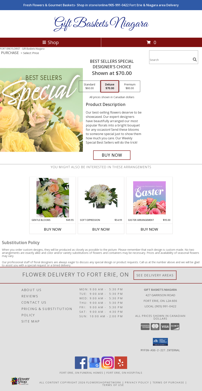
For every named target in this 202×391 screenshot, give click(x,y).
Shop (50, 42)
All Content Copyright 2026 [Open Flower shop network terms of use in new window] (62, 382)
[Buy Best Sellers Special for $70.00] (111, 155)
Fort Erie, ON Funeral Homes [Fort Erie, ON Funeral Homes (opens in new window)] (81, 372)
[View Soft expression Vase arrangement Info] (101, 197)
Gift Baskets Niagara (101, 24)
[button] (160, 342)
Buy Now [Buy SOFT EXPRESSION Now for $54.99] (101, 229)
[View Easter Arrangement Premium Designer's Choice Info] (149, 198)
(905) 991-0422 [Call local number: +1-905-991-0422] (165, 306)
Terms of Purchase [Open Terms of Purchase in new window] (168, 382)
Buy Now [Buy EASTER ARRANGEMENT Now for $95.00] (149, 229)
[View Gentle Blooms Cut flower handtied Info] (52, 197)
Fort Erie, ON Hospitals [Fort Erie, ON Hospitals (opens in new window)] (124, 372)
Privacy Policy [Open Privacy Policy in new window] (137, 382)
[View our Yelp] (121, 368)
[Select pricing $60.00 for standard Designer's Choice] (89, 86)
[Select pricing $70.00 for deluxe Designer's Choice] (109, 86)
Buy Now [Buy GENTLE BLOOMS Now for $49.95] (52, 229)
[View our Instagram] (107, 368)
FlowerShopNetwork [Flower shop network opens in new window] (103, 382)
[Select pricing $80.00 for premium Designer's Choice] (130, 86)
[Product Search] (170, 59)
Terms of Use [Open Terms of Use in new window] (113, 385)
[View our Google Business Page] (94, 368)
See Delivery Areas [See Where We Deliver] (155, 275)
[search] (195, 59)
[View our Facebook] (81, 368)
